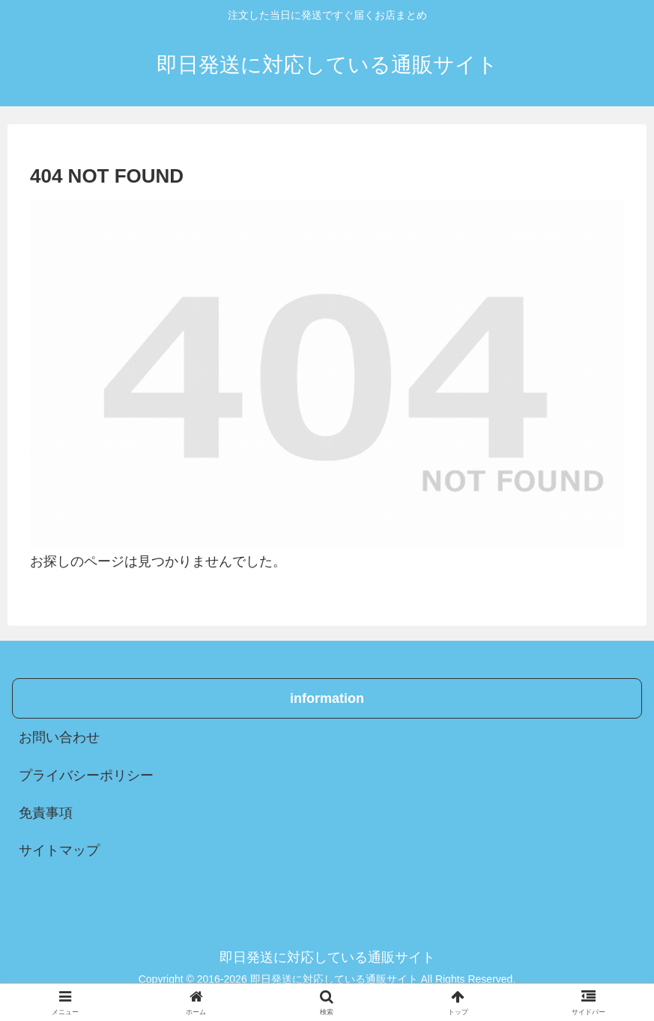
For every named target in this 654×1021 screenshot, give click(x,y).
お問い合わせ (59, 737)
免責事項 (46, 812)
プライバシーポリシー (86, 775)
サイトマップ (59, 850)
